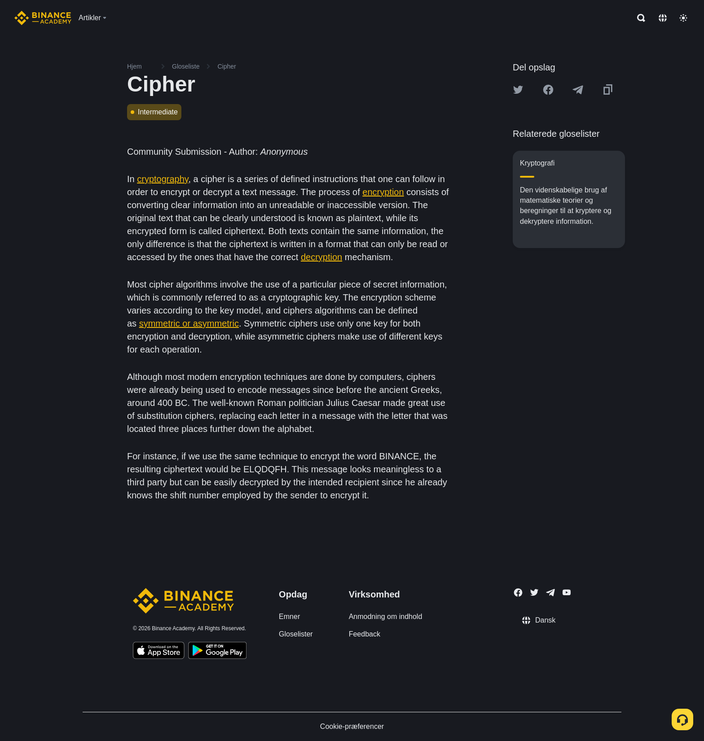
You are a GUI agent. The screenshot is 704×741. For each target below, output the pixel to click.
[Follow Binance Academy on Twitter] (534, 592)
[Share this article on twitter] (518, 89)
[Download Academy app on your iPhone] (159, 652)
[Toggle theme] (683, 18)
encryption (383, 192)
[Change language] (662, 18)
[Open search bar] (638, 18)
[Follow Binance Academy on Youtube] (566, 592)
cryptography (162, 179)
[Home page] (42, 18)
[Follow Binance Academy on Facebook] (518, 592)
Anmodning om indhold (385, 616)
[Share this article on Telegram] (577, 89)
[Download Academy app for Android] (217, 652)
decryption (321, 257)
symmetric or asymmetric (189, 323)
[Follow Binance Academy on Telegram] (550, 592)
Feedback (364, 634)
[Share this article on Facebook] (548, 89)
